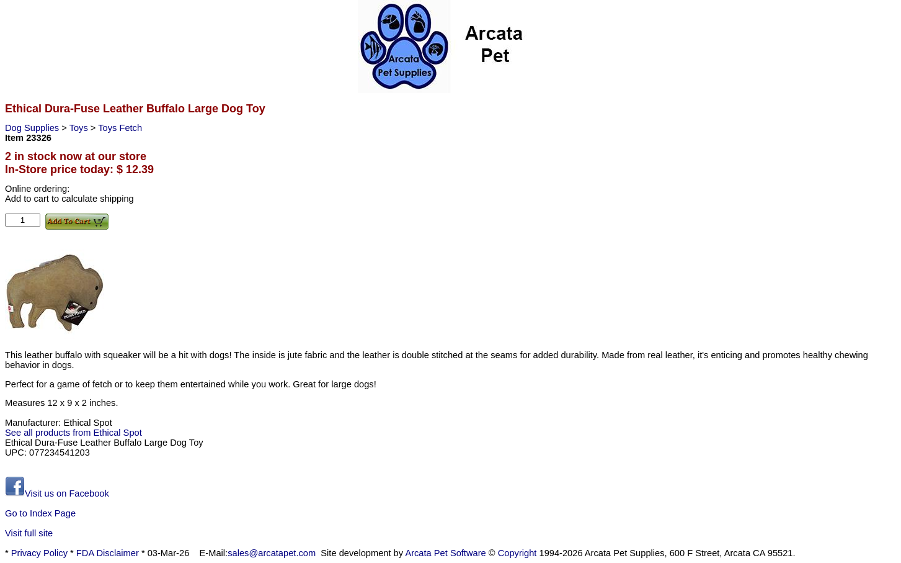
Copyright (517, 553)
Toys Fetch (120, 128)
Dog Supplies (33, 128)
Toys (80, 128)
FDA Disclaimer (107, 553)
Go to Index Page (40, 513)
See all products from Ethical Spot (73, 433)
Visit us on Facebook (57, 493)
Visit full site (29, 533)
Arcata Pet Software (445, 553)
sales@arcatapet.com (272, 553)
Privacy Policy (39, 553)
